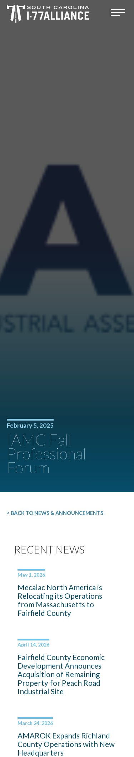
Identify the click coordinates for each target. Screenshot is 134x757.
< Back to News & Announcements (55, 513)
